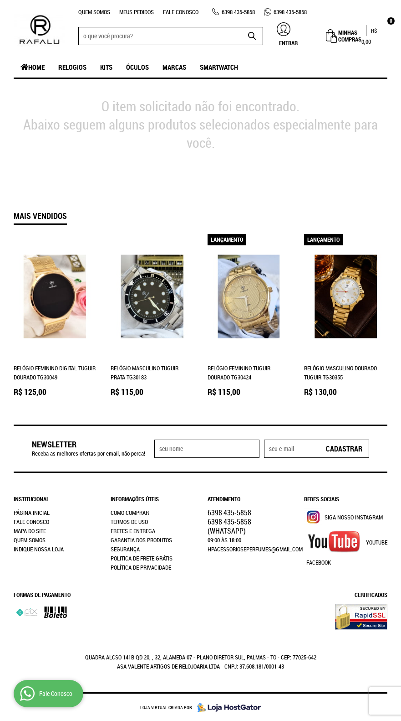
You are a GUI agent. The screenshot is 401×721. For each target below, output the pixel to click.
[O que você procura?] (251, 36)
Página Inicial (32, 512)
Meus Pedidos (136, 12)
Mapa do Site (30, 531)
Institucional (31, 499)
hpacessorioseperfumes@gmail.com (255, 549)
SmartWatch (219, 67)
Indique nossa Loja (39, 549)
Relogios (72, 67)
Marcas (174, 67)
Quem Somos (94, 12)
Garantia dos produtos (141, 540)
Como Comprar (130, 512)
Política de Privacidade (141, 567)
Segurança (125, 549)
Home (36, 67)
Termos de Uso (129, 522)
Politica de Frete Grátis (142, 558)
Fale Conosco (180, 12)
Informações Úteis (135, 499)
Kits (106, 67)
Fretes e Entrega (133, 531)
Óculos (137, 67)
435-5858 (238, 12)
